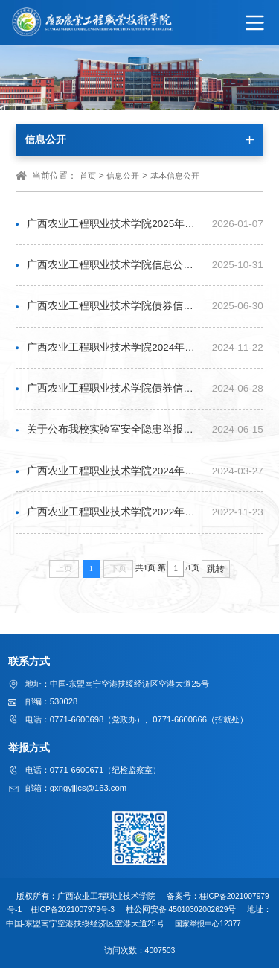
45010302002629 (209, 915)
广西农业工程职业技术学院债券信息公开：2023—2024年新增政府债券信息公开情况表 (115, 308)
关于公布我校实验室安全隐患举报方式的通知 (115, 434)
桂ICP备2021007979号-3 (81, 915)
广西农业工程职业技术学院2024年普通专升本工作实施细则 (115, 477)
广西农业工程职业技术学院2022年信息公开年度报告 (115, 518)
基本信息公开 (174, 175)
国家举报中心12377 (228, 929)
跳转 (216, 575)
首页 (88, 175)
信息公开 (122, 175)
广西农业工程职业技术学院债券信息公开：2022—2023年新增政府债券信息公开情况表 (115, 392)
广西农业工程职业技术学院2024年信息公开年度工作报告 (115, 350)
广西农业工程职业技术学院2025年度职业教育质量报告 (115, 224)
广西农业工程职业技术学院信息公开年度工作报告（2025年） (115, 266)
